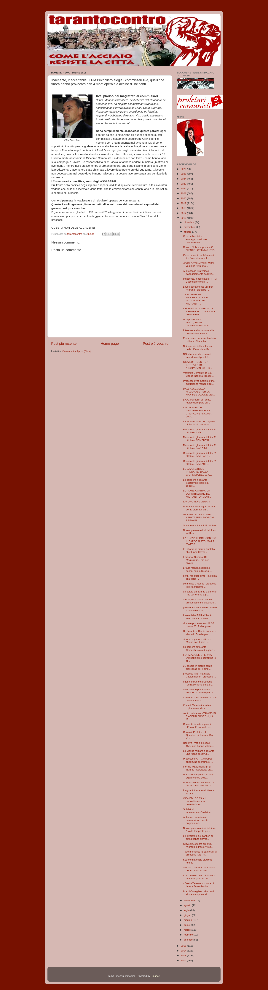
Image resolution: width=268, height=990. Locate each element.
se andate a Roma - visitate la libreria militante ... (199, 585)
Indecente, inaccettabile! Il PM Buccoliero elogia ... (200, 280)
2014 (184, 950)
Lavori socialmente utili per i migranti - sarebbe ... (198, 288)
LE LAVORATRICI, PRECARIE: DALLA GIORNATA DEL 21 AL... (198, 471)
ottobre (188, 231)
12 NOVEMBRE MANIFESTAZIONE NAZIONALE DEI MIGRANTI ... (195, 299)
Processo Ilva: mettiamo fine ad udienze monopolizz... (199, 382)
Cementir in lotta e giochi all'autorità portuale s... (197, 725)
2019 (184, 203)
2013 (184, 955)
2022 (184, 188)
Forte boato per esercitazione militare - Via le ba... (199, 340)
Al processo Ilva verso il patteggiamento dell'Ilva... (198, 272)
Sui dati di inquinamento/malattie (196, 811)
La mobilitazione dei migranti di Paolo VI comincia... (199, 423)
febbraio (189, 934)
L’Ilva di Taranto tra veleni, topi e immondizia (197, 707)
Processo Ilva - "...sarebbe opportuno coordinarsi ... (198, 760)
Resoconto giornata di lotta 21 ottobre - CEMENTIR (199, 439)
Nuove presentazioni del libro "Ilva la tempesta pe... (199, 829)
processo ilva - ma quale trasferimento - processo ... (199, 675)
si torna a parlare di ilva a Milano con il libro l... (197, 640)
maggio (188, 920)
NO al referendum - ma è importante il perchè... (197, 355)
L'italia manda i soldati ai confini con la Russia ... (197, 569)
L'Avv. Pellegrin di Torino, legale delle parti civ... (197, 401)
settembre (190, 900)
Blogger (155, 976)
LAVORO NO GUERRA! (196, 501)
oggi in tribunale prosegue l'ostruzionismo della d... (198, 683)
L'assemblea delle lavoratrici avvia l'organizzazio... (199, 877)
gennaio (188, 939)
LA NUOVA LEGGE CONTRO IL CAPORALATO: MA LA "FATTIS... (199, 541)
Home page (110, 343)
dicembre (189, 222)
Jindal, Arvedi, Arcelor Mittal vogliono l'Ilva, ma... (198, 264)
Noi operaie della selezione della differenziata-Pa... (198, 347)
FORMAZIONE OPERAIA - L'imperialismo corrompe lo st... (199, 657)
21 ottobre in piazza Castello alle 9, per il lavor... (199, 550)
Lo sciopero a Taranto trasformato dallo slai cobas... (196, 482)
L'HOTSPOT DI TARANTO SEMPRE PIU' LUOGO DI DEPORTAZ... (199, 311)
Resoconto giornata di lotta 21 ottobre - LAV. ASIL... (199, 462)
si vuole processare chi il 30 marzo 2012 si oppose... (198, 625)
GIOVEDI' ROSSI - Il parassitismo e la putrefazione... (194, 801)
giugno (188, 915)
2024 (184, 178)
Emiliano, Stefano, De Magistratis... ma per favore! (196, 560)
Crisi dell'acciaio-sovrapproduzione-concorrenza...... (195, 239)
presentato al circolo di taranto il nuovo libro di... (200, 609)
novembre (190, 227)
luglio (187, 910)
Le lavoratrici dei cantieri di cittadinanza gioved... (198, 837)
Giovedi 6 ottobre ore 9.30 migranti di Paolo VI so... (198, 845)
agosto (188, 905)
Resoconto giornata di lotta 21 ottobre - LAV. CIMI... (199, 447)
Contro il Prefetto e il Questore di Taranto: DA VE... (198, 735)
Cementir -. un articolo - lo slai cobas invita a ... (199, 699)
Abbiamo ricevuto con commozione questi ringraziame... (195, 820)
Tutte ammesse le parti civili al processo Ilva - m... (200, 853)
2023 (184, 183)
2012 (184, 960)
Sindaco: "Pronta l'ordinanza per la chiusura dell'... (199, 869)
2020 (184, 198)
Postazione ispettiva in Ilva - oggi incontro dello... (198, 776)
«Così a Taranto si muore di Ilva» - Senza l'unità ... (198, 885)
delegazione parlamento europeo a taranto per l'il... (199, 691)
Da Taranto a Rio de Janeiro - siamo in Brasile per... (199, 632)
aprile (187, 925)
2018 (184, 208)
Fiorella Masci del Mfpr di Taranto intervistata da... (198, 768)
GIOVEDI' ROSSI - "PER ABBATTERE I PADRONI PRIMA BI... (198, 517)
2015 (184, 945)
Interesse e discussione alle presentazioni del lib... (198, 332)
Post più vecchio (155, 343)
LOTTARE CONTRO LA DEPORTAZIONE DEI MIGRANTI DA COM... (197, 493)
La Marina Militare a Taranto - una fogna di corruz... (199, 752)
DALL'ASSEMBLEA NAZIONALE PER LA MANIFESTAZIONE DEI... (199, 391)
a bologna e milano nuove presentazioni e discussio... (199, 601)
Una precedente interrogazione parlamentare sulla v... (196, 322)
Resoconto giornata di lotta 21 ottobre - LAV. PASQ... (199, 454)
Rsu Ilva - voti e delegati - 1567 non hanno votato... (198, 744)
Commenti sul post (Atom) (76, 351)
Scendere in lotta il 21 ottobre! (199, 525)
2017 (184, 213)
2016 (184, 218)
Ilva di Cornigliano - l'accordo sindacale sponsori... (199, 893)
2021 (184, 193)
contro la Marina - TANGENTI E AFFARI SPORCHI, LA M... (199, 716)
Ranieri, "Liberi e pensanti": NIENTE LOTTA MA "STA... (199, 248)
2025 (184, 173)
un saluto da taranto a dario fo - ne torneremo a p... (199, 593)
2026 (184, 169)
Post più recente (64, 343)
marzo (187, 929)
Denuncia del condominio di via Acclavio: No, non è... (198, 784)
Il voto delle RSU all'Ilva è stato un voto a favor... (197, 617)
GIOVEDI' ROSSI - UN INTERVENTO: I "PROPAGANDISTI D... (197, 365)
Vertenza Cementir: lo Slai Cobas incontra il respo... (198, 374)
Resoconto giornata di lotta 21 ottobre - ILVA (199, 431)
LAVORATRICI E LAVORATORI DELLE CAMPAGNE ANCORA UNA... (197, 412)
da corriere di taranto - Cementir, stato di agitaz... (199, 648)
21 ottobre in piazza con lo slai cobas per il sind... (198, 667)
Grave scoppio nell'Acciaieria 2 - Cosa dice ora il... (199, 256)
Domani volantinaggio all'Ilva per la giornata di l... (199, 508)
